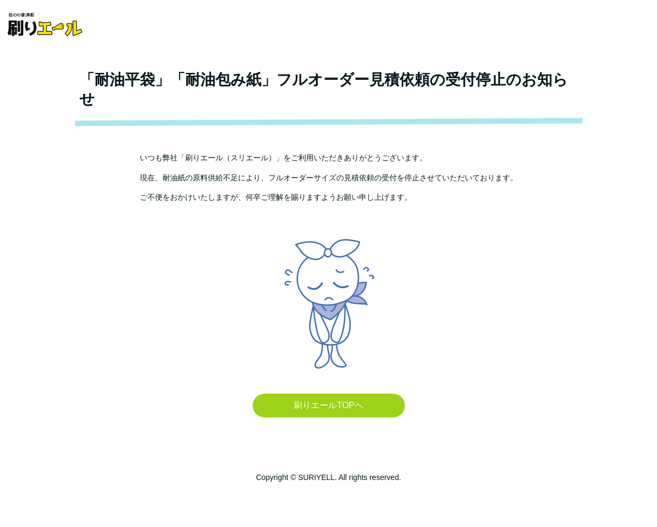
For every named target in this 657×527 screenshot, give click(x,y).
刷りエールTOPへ (328, 405)
